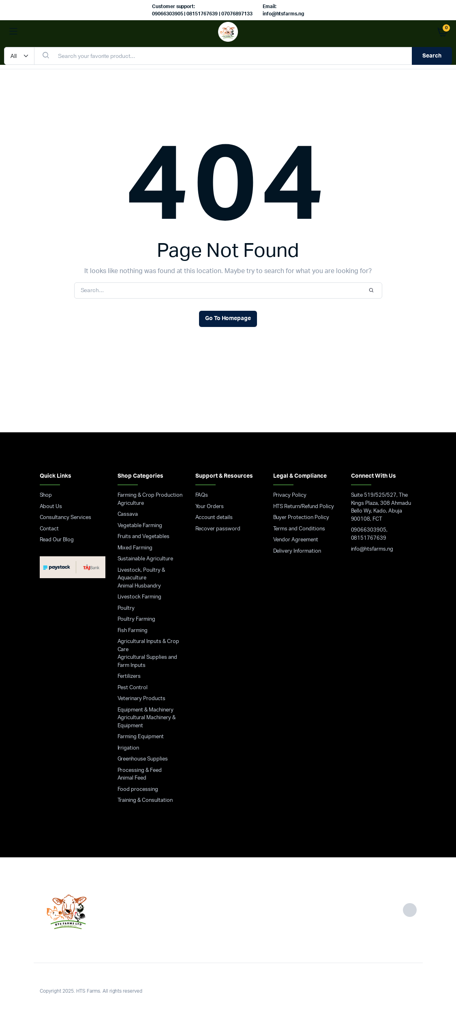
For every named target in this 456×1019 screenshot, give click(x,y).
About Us (51, 506)
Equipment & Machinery (145, 710)
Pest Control (133, 687)
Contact (49, 529)
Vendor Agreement (296, 540)
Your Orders (209, 506)
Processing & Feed (140, 770)
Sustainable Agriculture (145, 559)
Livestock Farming (140, 597)
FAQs (201, 495)
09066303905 (369, 530)
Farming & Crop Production (150, 495)
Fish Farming (133, 630)
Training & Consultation (145, 800)
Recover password (218, 529)
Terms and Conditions (299, 529)
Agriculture (131, 503)
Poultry (126, 608)
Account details (214, 517)
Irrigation (128, 748)
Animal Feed (132, 778)
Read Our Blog (57, 540)
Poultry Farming (137, 619)
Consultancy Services (65, 517)
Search (431, 56)
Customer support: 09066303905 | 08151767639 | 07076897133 (202, 10)
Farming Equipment (141, 736)
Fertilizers (129, 676)
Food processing (138, 789)
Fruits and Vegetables (143, 536)
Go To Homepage (228, 318)
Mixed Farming (135, 548)
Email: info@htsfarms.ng (283, 10)
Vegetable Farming (140, 525)
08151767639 (369, 538)
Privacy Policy (290, 495)
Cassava (128, 514)
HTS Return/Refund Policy (303, 506)
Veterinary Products (141, 698)
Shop (46, 495)
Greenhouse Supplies (143, 759)
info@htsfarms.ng (372, 549)
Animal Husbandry (139, 586)
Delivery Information (297, 551)
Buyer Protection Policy (301, 517)
